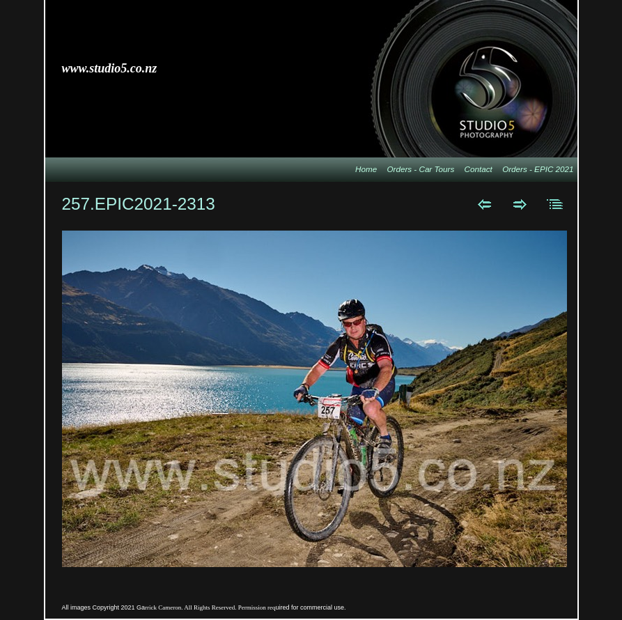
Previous (484, 204)
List (555, 204)
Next (519, 204)
